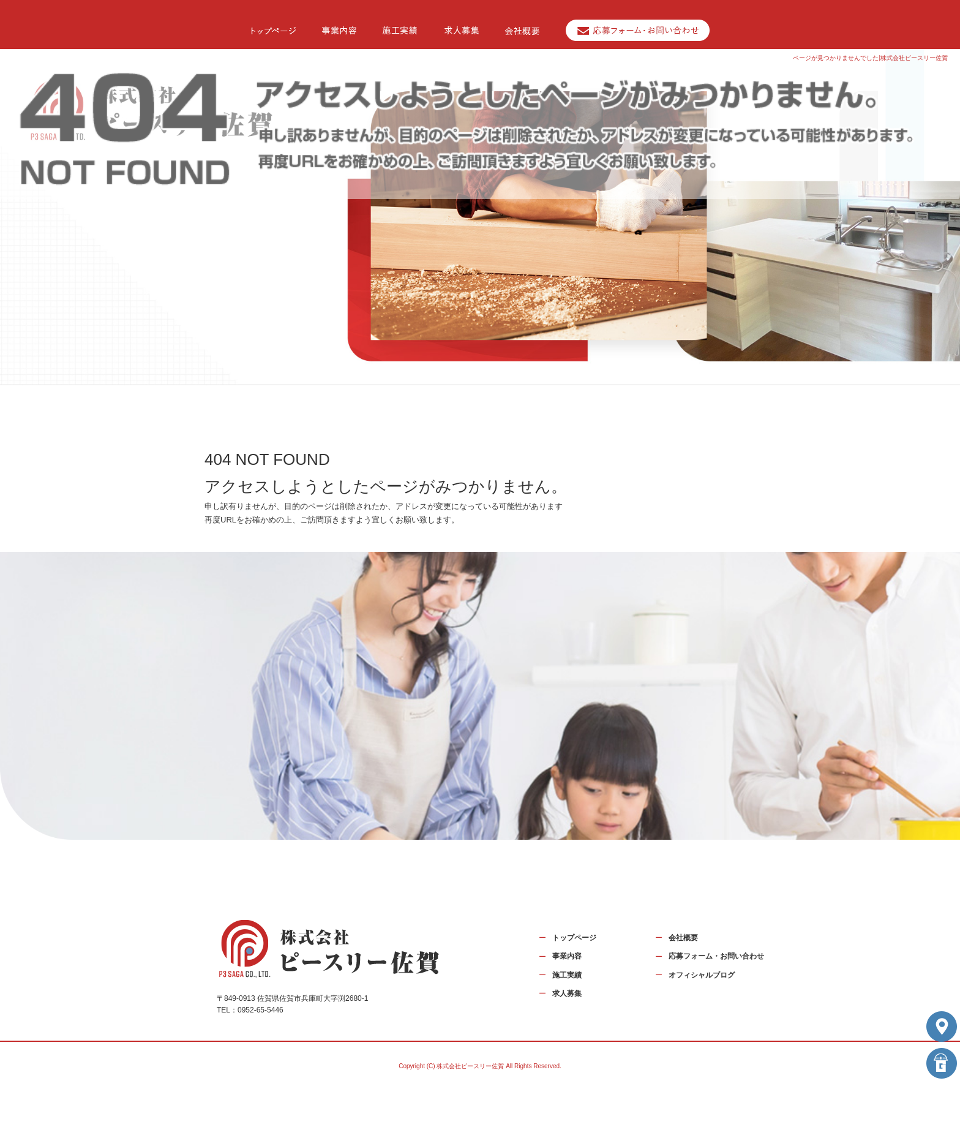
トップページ (574, 937)
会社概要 (683, 937)
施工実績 (567, 975)
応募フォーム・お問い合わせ (716, 956)
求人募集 (567, 993)
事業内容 (567, 956)
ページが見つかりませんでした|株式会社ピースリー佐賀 (870, 58)
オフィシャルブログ (702, 975)
